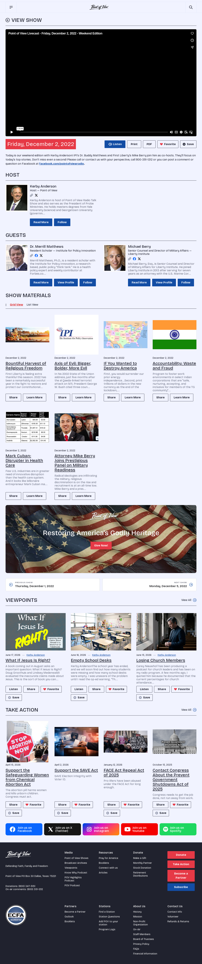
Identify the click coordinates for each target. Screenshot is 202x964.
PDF (149, 144)
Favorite (167, 144)
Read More (41, 222)
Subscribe (181, 887)
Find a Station (107, 911)
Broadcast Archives (76, 863)
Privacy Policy (141, 944)
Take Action (181, 864)
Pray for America (108, 858)
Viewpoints (71, 867)
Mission (137, 916)
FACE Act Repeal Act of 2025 (124, 772)
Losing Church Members (160, 660)
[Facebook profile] (36, 255)
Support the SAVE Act (76, 770)
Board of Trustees (143, 939)
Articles (103, 872)
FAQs (136, 948)
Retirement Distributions (140, 874)
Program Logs (107, 929)
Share (13, 397)
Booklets (104, 863)
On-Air (136, 929)
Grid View (16, 304)
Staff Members (141, 934)
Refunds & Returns (178, 921)
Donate (181, 854)
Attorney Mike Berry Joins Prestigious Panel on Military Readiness (75, 462)
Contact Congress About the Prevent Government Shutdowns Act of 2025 (171, 779)
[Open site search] (190, 7)
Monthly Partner (142, 863)
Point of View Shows (76, 858)
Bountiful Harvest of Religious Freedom (26, 366)
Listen (13, 689)
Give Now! (101, 545)
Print (134, 144)
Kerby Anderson (43, 186)
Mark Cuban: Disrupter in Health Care (24, 460)
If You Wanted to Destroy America (120, 366)
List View (32, 304)
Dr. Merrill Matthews (46, 246)
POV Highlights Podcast (73, 879)
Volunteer (172, 916)
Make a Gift (139, 858)
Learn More (35, 397)
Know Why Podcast (76, 872)
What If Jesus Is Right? (28, 660)
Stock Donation (142, 867)
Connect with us (108, 867)
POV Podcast (72, 885)
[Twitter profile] (36, 195)
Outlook (69, 916)
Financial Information (145, 953)
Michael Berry (139, 246)
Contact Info (174, 911)
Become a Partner (181, 875)
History (137, 911)
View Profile (66, 282)
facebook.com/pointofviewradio (61, 163)
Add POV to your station (108, 923)
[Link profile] (31, 195)
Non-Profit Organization (140, 923)
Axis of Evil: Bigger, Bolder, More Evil (73, 366)
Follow (62, 222)
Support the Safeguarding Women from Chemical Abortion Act (27, 777)
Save (188, 144)
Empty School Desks (91, 660)
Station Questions (109, 916)
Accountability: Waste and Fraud (174, 366)
